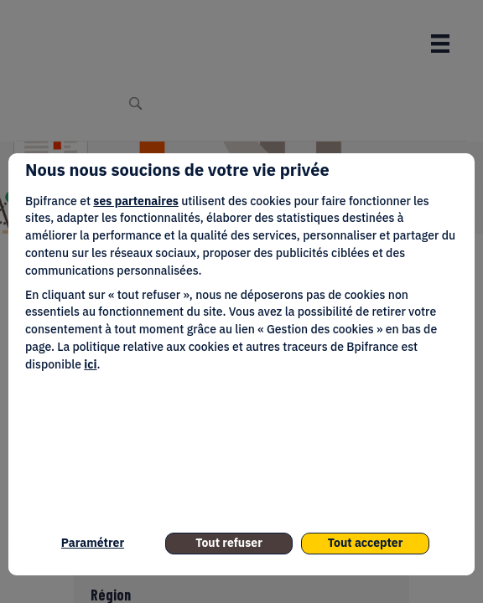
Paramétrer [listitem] (92, 542)
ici (90, 364)
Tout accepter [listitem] (365, 542)
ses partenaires (135, 201)
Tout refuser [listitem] (228, 542)
